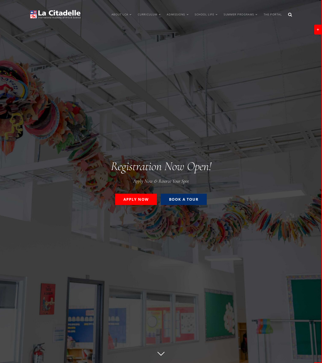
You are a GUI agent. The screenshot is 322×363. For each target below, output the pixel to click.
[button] (290, 14)
